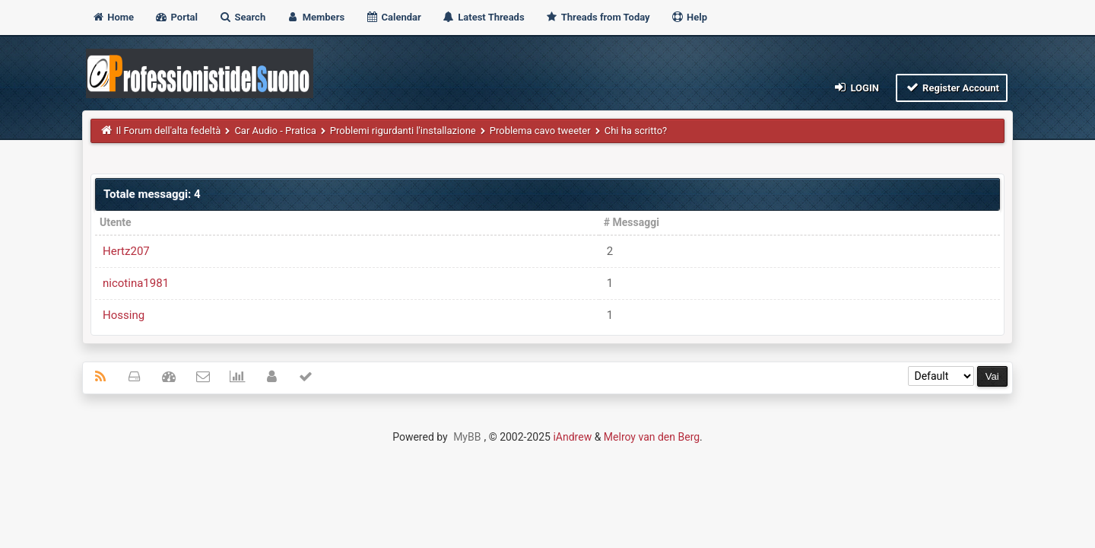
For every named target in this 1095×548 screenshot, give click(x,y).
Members (315, 17)
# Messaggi (631, 222)
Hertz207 (126, 251)
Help (689, 17)
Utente (116, 222)
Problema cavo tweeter (540, 130)
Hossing (123, 315)
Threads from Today (597, 17)
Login (856, 87)
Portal (176, 17)
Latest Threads (483, 17)
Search (241, 17)
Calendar (393, 17)
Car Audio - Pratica (275, 130)
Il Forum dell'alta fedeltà (168, 130)
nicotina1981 (136, 283)
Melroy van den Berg (652, 437)
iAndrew (572, 437)
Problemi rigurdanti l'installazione (403, 130)
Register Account (951, 87)
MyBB (467, 437)
